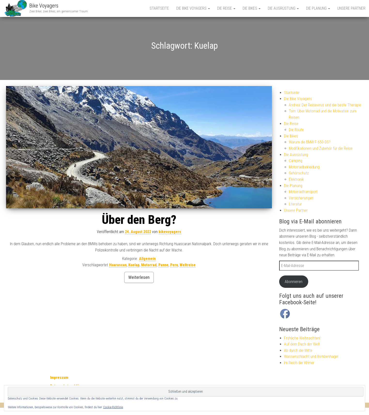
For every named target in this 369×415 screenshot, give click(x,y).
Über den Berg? (139, 220)
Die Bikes (252, 8)
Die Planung (318, 8)
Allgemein (147, 258)
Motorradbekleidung (304, 167)
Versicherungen (301, 198)
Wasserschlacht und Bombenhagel (311, 356)
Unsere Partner (351, 8)
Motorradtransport (303, 191)
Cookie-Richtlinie (113, 407)
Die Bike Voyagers (193, 8)
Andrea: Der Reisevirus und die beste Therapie (325, 105)
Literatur (295, 204)
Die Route (296, 129)
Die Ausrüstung (283, 8)
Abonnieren (293, 281)
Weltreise (188, 265)
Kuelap (133, 265)
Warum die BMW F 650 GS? (310, 142)
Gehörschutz (299, 173)
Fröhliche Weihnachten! (302, 338)
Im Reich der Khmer (299, 362)
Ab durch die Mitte (298, 350)
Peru (174, 265)
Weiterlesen (139, 277)
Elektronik (296, 179)
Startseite (159, 8)
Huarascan (118, 265)
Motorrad (149, 265)
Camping (295, 160)
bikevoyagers (170, 231)
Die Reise (226, 8)
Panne (163, 265)
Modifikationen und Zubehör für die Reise (321, 148)
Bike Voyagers (43, 6)
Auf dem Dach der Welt (302, 344)
